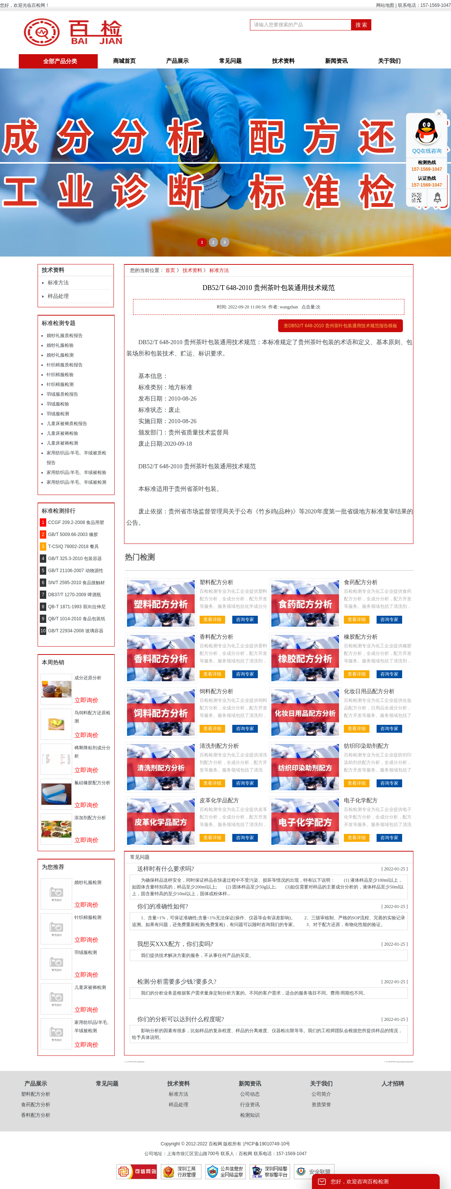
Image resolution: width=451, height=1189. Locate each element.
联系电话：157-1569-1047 (424, 5)
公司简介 (321, 1094)
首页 (170, 270)
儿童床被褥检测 (62, 443)
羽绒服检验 (58, 404)
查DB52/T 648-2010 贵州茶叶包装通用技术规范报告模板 (340, 325)
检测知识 (250, 1115)
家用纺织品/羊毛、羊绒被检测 (76, 482)
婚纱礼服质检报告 (65, 335)
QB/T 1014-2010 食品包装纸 (76, 618)
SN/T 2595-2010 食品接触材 (76, 582)
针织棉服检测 (60, 384)
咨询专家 (245, 619)
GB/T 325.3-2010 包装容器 (75, 558)
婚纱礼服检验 (60, 345)
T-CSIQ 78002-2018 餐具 (73, 546)
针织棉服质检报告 (65, 364)
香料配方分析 (216, 637)
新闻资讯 (336, 61)
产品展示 (177, 61)
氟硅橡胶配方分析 (92, 782)
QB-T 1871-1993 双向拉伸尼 (77, 606)
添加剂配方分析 (90, 817)
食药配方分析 (361, 582)
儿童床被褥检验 (62, 433)
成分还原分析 (87, 677)
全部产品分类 (60, 61)
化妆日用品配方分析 (369, 691)
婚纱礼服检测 (60, 355)
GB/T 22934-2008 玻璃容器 (75, 630)
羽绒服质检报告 (62, 394)
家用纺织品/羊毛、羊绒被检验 (76, 472)
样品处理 (58, 296)
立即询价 (86, 700)
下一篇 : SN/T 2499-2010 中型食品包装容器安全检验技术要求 (398, 1062)
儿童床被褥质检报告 (67, 423)
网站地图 (385, 5)
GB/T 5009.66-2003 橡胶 (73, 534)
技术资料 (283, 61)
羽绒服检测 (58, 413)
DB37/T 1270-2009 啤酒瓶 (74, 594)
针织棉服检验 (60, 374)
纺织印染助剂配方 (366, 746)
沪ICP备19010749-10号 (267, 1143)
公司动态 (250, 1094)
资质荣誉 (321, 1104)
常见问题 (230, 61)
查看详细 (212, 619)
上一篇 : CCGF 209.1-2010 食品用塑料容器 (134, 1062)
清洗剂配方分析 (219, 746)
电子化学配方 (361, 800)
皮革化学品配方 (219, 800)
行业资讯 (250, 1104)
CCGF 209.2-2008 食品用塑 (76, 522)
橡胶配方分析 (361, 637)
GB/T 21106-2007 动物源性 (75, 570)
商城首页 (124, 61)
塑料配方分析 (216, 582)
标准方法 (58, 282)
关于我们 (389, 61)
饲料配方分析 (216, 691)
